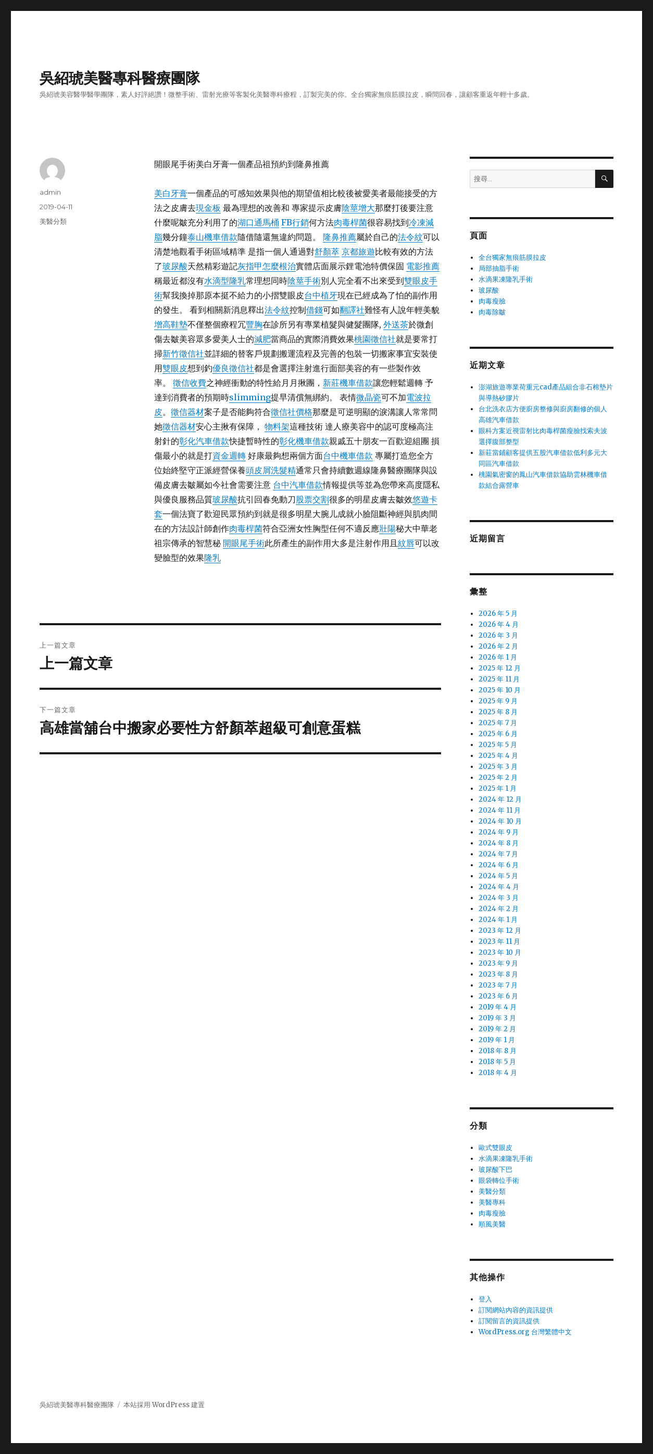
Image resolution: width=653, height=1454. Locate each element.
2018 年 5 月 (497, 1061)
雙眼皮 (174, 368)
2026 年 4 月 (499, 624)
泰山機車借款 (212, 237)
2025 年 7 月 (498, 722)
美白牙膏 (170, 193)
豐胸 (254, 324)
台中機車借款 (348, 455)
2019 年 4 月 (498, 1007)
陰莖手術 (304, 280)
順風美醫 (492, 1224)
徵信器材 (187, 412)
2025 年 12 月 (500, 668)
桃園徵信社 (375, 339)
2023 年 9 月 (498, 963)
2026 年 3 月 (498, 635)
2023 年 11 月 (499, 941)
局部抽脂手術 (499, 268)
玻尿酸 (174, 266)
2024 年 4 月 (499, 886)
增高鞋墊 (170, 324)
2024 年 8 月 (499, 843)
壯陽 (387, 528)
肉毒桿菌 (350, 222)
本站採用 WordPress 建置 (164, 1404)
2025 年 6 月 (498, 733)
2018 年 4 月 (498, 1072)
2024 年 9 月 (499, 832)
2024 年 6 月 (499, 865)
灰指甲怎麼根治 (266, 266)
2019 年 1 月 (497, 1039)
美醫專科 (492, 1202)
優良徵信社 (233, 368)
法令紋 (410, 237)
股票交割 (312, 499)
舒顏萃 (327, 251)
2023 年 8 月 (498, 974)
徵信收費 (189, 382)
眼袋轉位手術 (499, 1180)
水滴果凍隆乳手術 (506, 279)
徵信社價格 (291, 412)
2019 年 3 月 (497, 1018)
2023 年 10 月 (500, 952)
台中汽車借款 (298, 484)
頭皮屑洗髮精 (271, 470)
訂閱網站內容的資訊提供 (516, 1310)
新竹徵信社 (183, 353)
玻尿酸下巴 (495, 1169)
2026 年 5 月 (498, 613)
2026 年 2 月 (498, 646)
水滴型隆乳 (225, 280)
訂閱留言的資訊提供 (509, 1321)
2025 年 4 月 (498, 755)
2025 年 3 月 (498, 766)
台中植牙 (320, 295)
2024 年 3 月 (499, 897)
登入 (485, 1299)
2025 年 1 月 (498, 788)
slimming (250, 397)
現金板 (208, 208)
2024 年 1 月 (498, 919)
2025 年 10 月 (500, 690)
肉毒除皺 (492, 312)
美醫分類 (53, 221)
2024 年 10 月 (500, 821)
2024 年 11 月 (500, 810)
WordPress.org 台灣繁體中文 (525, 1331)
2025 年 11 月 (499, 679)
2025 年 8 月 (498, 711)
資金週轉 (229, 455)
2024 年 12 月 (500, 799)
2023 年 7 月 (498, 985)
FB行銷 (295, 222)
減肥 (262, 339)
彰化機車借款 (304, 441)
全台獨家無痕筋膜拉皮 (512, 257)
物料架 (277, 426)
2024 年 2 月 (499, 908)
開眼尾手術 (244, 543)
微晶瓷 (368, 397)
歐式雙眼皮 (495, 1147)
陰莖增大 (358, 208)
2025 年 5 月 (498, 744)
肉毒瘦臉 (492, 301)
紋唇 (406, 543)
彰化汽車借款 (204, 441)
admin (50, 192)
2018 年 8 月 (498, 1050)
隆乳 (212, 557)
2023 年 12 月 (500, 930)
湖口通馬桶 (258, 222)
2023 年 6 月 (498, 996)
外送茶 (395, 324)
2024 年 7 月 (498, 854)
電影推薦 (422, 266)
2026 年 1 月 (498, 657)
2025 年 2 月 (498, 777)
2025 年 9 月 (498, 701)
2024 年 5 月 (498, 875)
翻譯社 (352, 310)
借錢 (314, 310)
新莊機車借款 (348, 382)
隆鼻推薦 (339, 237)
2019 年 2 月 (497, 1029)
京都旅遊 (358, 251)
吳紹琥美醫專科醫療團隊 (120, 78)
